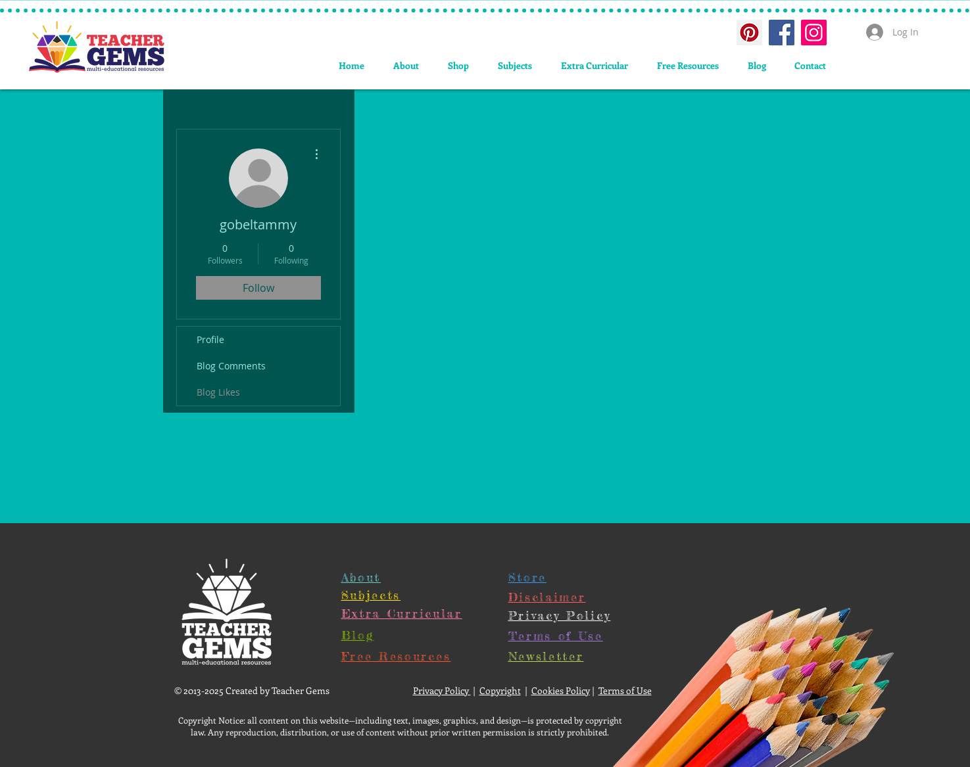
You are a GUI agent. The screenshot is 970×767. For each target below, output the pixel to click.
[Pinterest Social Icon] (749, 32)
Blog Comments (231, 366)
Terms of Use (625, 690)
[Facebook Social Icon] (781, 32)
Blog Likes (218, 392)
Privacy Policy (442, 690)
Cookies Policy (560, 690)
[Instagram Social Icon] (814, 32)
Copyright (500, 690)
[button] (514, 65)
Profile (210, 339)
